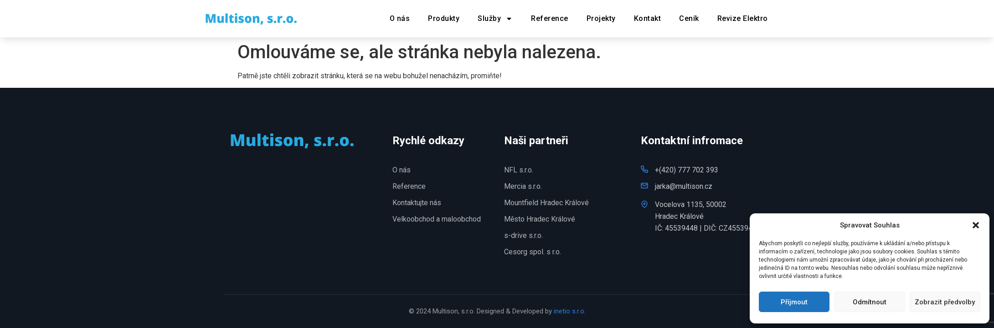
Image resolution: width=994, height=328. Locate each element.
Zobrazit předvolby (945, 302)
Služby (495, 18)
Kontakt (647, 18)
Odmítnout (869, 302)
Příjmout (794, 302)
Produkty (443, 18)
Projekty (601, 18)
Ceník (689, 18)
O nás (400, 18)
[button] (975, 225)
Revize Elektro (742, 18)
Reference (549, 18)
